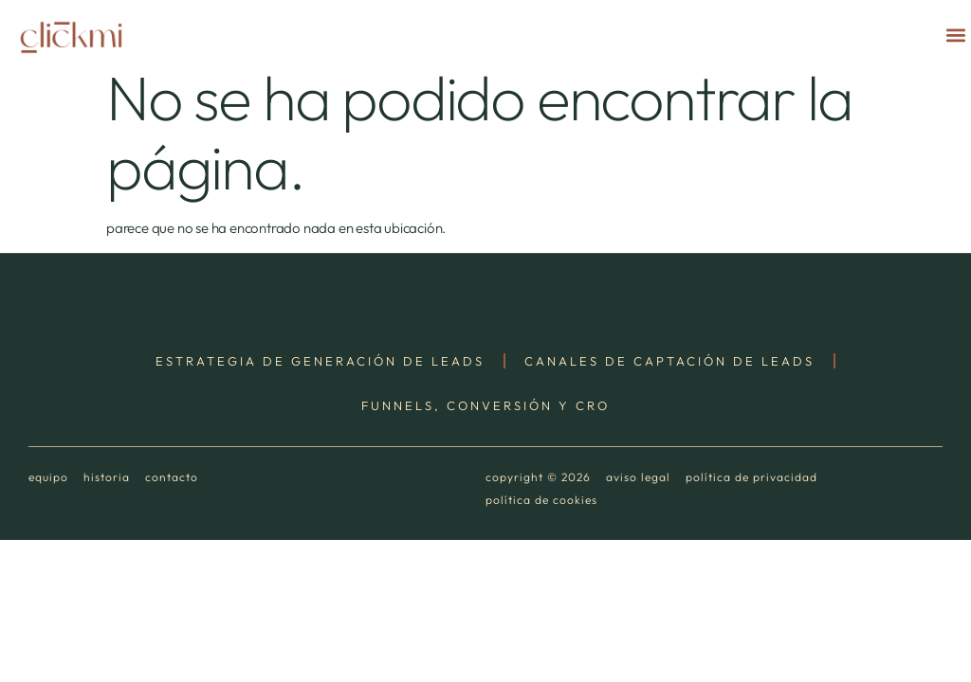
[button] (955, 34)
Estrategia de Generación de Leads (320, 360)
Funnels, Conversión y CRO (485, 405)
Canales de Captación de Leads (669, 360)
